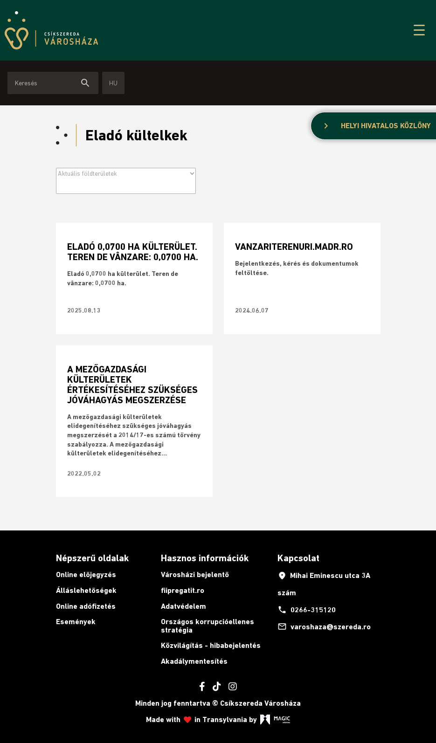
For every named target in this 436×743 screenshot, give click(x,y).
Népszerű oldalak (92, 558)
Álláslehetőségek (86, 590)
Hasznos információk (205, 558)
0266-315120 (306, 609)
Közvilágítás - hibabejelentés (211, 645)
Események (76, 621)
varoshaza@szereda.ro (324, 626)
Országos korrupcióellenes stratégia (207, 625)
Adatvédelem (183, 606)
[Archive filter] (126, 173)
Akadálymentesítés (194, 661)
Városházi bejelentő (195, 574)
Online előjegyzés (86, 574)
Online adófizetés (86, 606)
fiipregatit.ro (182, 590)
